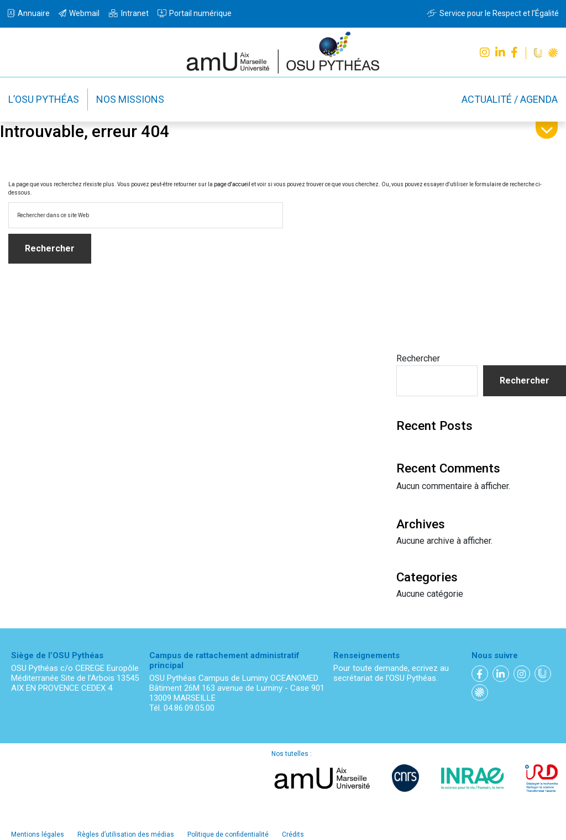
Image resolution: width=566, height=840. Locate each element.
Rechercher (418, 358)
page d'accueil (232, 184)
